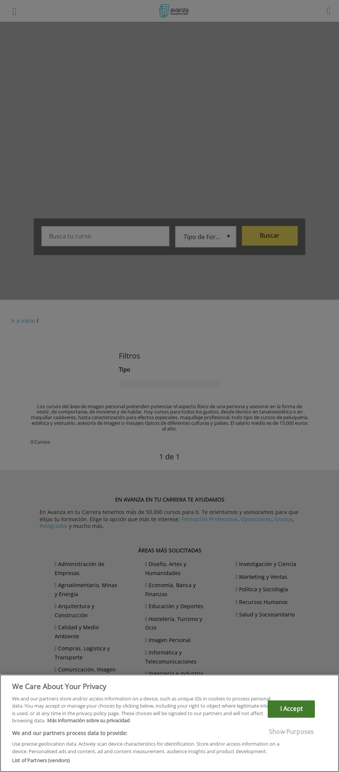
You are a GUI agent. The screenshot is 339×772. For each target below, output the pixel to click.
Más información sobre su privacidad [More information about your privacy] (88, 720)
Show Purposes (291, 731)
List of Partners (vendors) (41, 760)
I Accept (291, 709)
